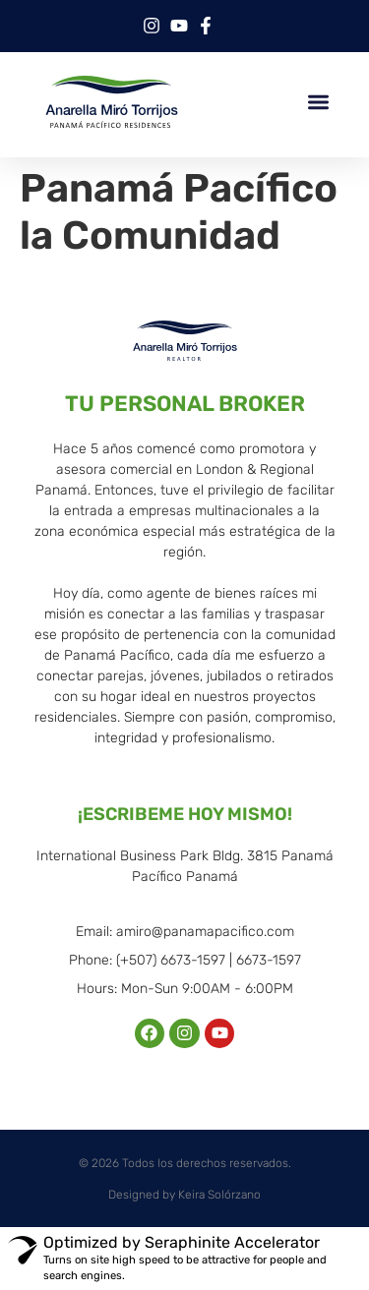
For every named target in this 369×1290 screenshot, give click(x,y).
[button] (319, 102)
